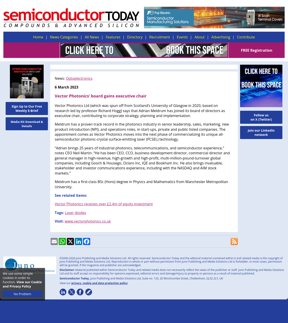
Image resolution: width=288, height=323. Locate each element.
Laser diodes (75, 212)
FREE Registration (256, 50)
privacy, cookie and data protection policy (99, 283)
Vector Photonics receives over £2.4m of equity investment (104, 203)
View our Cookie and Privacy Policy (22, 284)
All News (92, 37)
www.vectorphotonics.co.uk (88, 221)
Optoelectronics (79, 78)
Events (182, 37)
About (200, 37)
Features (113, 37)
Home (38, 37)
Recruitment (159, 37)
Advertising (221, 37)
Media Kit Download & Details (27, 124)
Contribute (246, 37)
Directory (135, 37)
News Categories (64, 37)
